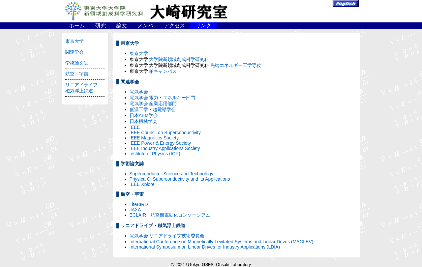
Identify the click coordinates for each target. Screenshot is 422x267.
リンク (203, 25)
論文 (121, 25)
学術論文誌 (76, 63)
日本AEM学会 (144, 115)
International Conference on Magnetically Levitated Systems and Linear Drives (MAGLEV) (222, 241)
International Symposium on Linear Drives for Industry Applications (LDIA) (205, 247)
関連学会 (74, 52)
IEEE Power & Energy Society (160, 143)
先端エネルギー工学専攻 (235, 65)
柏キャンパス (163, 71)
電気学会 (139, 91)
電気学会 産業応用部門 (153, 103)
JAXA (135, 209)
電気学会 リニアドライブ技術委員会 (167, 235)
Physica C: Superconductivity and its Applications (180, 179)
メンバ (145, 25)
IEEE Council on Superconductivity (165, 132)
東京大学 (74, 41)
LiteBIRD (139, 204)
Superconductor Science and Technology (171, 173)
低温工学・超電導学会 (153, 109)
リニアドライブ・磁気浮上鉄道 (83, 87)
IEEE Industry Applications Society (165, 148)
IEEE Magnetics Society (154, 137)
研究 (100, 25)
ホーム (77, 25)
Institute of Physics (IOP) (155, 153)
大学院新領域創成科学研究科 (179, 59)
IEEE (135, 127)
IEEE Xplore (142, 184)
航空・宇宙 (76, 73)
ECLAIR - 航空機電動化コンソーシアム (170, 215)
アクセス (174, 25)
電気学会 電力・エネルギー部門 (163, 97)
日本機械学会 (143, 121)
